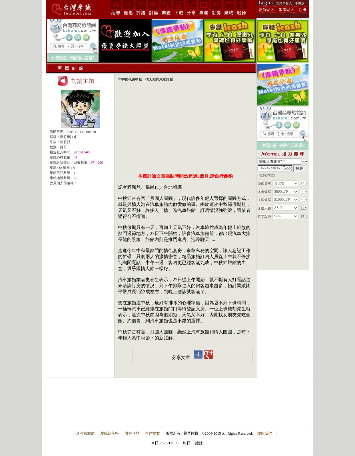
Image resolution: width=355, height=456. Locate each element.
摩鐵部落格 (109, 433)
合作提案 (152, 433)
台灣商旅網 (85, 433)
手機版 (299, 3)
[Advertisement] (80, 225)
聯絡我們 (264, 433)
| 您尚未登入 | (284, 3)
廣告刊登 (132, 433)
